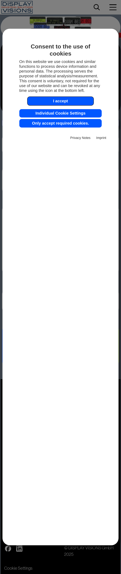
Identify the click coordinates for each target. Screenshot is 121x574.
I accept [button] (60, 101)
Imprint (101, 138)
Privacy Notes (80, 138)
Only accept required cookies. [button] (60, 123)
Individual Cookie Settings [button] (60, 113)
